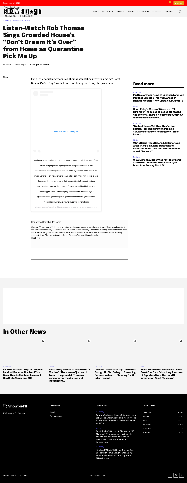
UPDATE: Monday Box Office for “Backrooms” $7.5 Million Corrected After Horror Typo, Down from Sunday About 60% (157, 163)
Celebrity (8, 21)
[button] (180, 11)
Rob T (53, 207)
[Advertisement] (93, 306)
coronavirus (19, 21)
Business (136, 157)
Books (135, 106)
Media (135, 140)
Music (28, 21)
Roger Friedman (41, 64)
